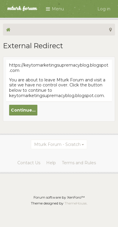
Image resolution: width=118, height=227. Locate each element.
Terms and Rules (79, 162)
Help (51, 162)
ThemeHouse (75, 203)
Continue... (23, 110)
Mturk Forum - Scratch (57, 144)
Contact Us (28, 162)
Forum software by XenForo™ (59, 197)
